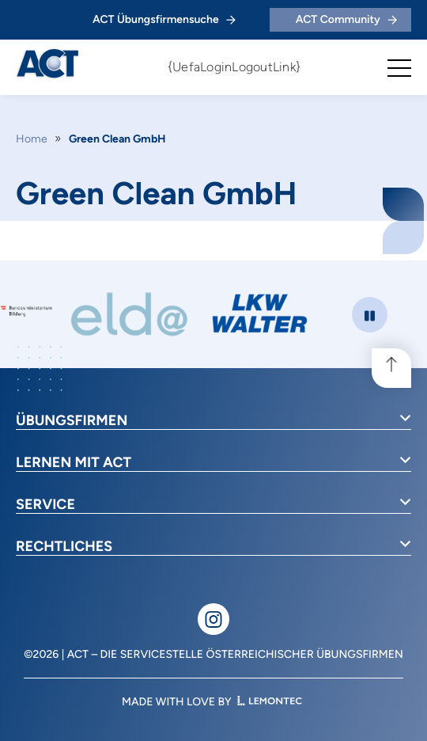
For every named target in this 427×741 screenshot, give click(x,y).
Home (31, 139)
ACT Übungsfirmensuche (164, 19)
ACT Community (346, 19)
